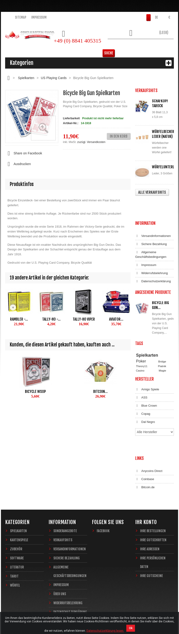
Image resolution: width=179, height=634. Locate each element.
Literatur (17, 539)
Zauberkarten (144, 356)
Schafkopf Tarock (160, 103)
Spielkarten (26, 78)
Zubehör (16, 521)
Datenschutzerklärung (153, 260)
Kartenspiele (19, 512)
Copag (142, 405)
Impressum (39, 17)
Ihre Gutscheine (151, 547)
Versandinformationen (153, 215)
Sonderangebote (65, 503)
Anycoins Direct (148, 447)
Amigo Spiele (147, 381)
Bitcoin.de (145, 463)
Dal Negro (145, 413)
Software (17, 530)
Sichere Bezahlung (151, 223)
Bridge (162, 342)
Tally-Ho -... (51, 319)
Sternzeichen (144, 360)
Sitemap (20, 17)
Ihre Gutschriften (153, 512)
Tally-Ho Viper (84, 319)
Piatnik (162, 347)
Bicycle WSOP (35, 391)
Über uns (59, 566)
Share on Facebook (23, 153)
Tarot (14, 548)
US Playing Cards (54, 78)
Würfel (15, 557)
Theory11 (141, 347)
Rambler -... (19, 319)
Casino (140, 351)
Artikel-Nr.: (70, 123)
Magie (162, 351)
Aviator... (116, 319)
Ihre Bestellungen (153, 503)
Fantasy (159, 360)
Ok (130, 628)
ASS (141, 389)
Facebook (103, 503)
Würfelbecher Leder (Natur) (163, 134)
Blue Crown (146, 397)
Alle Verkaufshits (152, 192)
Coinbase (144, 455)
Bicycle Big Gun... (160, 284)
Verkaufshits (62, 512)
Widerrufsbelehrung (151, 252)
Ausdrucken (18, 164)
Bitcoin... (100, 391)
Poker (141, 342)
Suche (166, 45)
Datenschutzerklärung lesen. (105, 630)
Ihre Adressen (149, 521)
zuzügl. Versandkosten (91, 142)
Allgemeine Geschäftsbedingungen (150, 233)
